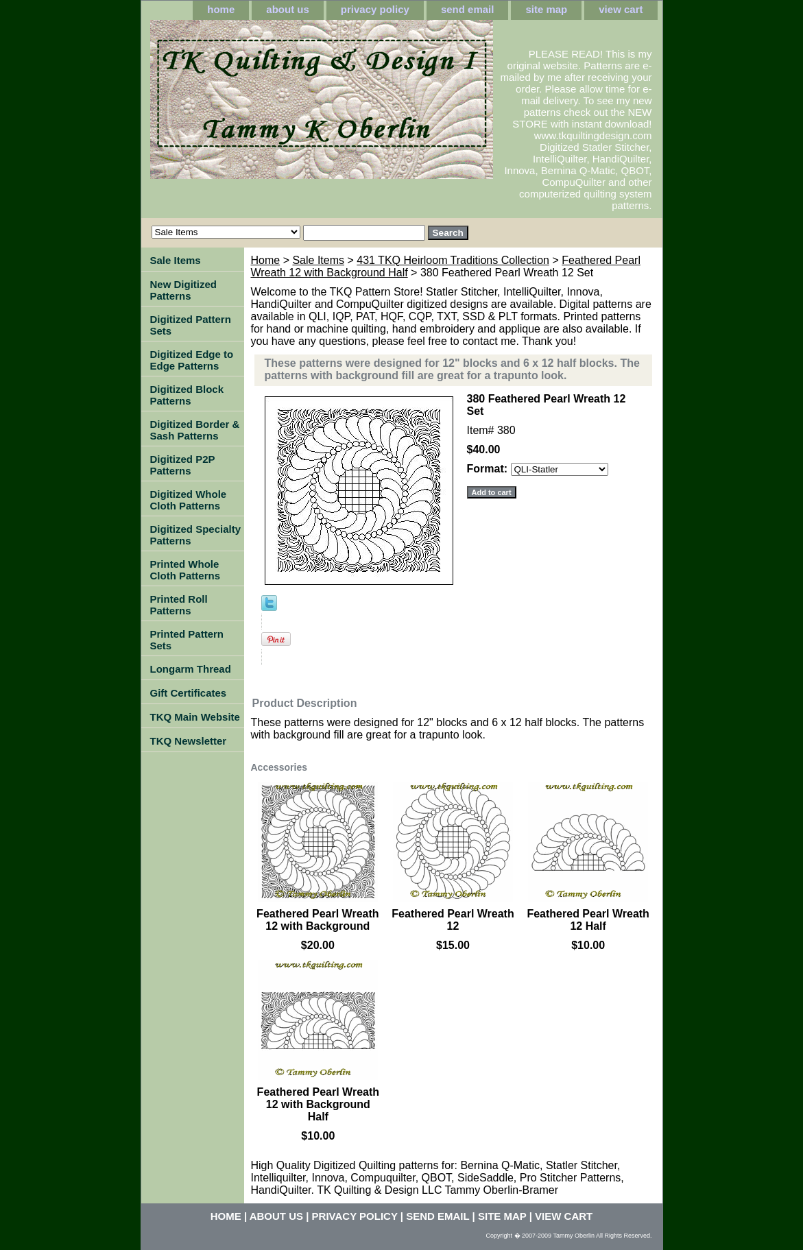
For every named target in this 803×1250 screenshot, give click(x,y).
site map (546, 9)
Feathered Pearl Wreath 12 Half (588, 920)
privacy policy (375, 9)
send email (467, 9)
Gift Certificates (188, 693)
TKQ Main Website (195, 717)
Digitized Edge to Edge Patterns (192, 360)
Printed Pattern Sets (187, 639)
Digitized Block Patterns (187, 395)
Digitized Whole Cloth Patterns (188, 500)
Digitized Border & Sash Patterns (195, 430)
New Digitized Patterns (183, 290)
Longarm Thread (190, 669)
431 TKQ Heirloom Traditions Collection (453, 260)
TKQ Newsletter (188, 741)
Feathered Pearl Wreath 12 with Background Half (318, 1104)
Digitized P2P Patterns (182, 465)
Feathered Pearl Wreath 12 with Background (317, 920)
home (221, 9)
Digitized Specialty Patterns (195, 534)
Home (265, 260)
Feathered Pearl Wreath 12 (453, 920)
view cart (621, 9)
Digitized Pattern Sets (190, 325)
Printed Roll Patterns (179, 604)
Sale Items (318, 260)
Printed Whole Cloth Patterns (185, 569)
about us (287, 9)
